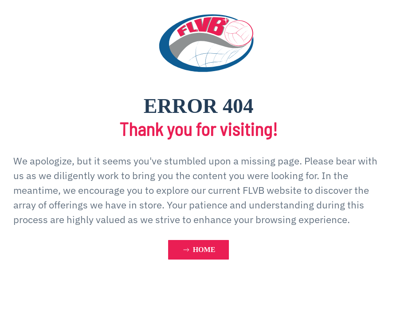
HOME (199, 249)
